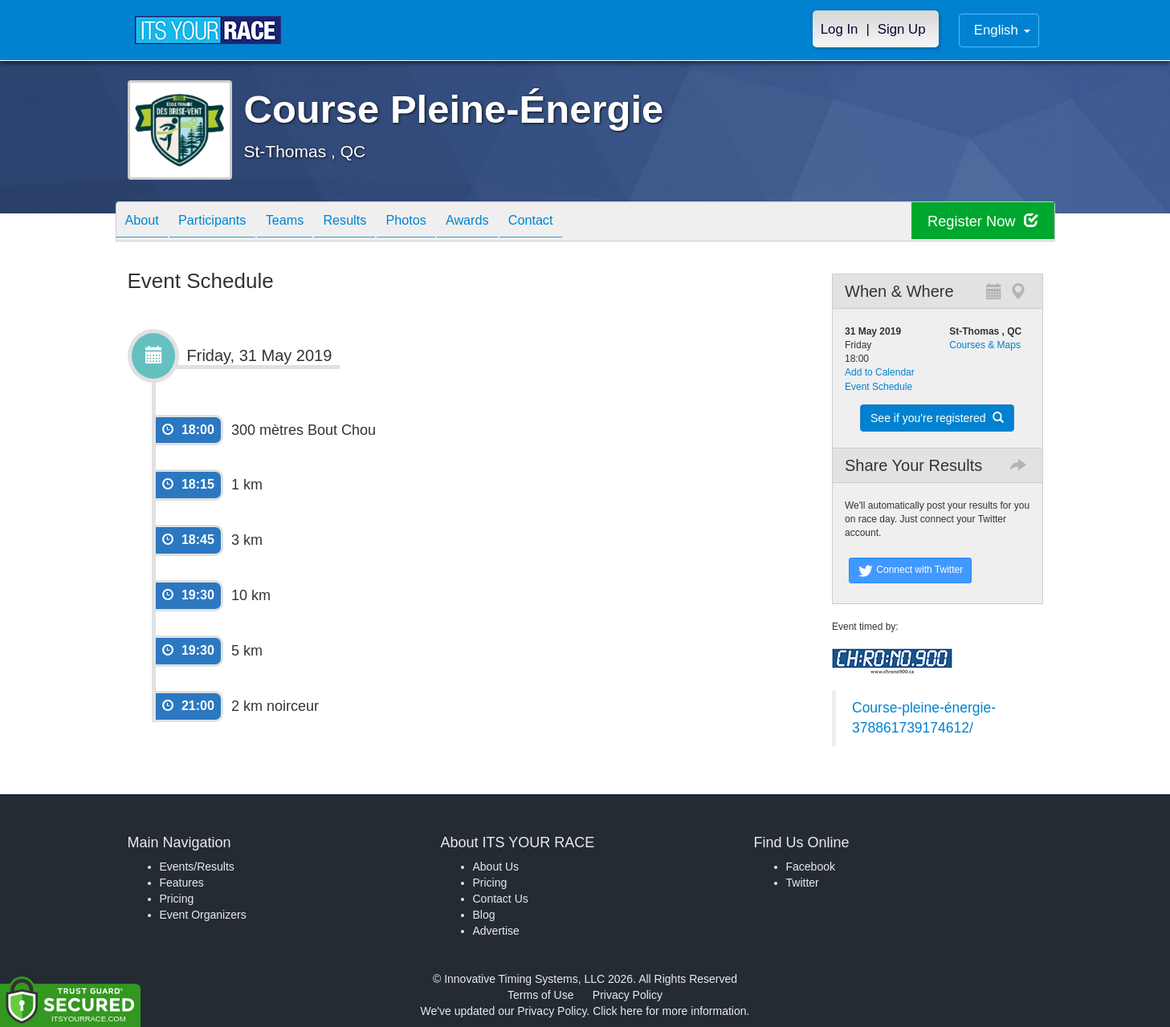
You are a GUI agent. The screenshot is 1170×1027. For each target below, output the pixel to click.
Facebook (810, 866)
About (146, 222)
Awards (511, 222)
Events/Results (197, 866)
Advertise (496, 930)
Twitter (802, 882)
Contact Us (500, 898)
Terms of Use (540, 994)
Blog (484, 914)
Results (372, 222)
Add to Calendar (880, 372)
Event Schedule (878, 386)
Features (182, 882)
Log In (839, 29)
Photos (442, 222)
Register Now (977, 222)
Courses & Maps (985, 345)
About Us (496, 866)
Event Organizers (203, 914)
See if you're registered (937, 418)
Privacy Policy (627, 994)
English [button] (1002, 30)
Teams (304, 222)
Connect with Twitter (910, 570)
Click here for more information (669, 1011)
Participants (224, 222)
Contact (582, 222)
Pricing (177, 898)
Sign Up (902, 29)
